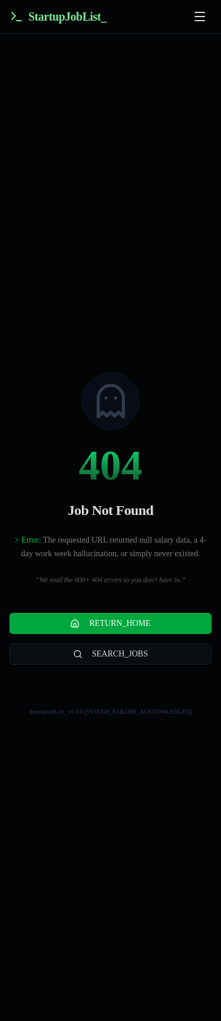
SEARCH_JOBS (110, 654)
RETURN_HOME (110, 623)
